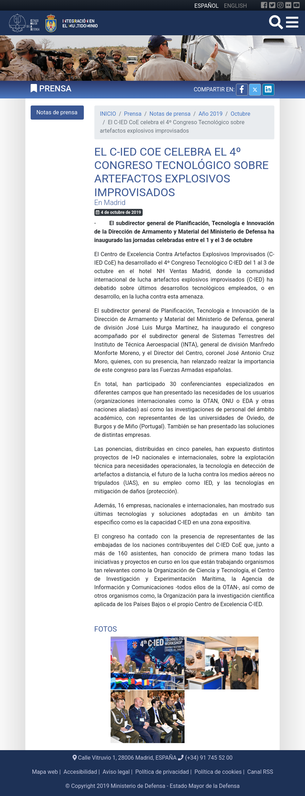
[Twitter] (272, 5)
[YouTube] (296, 5)
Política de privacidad (162, 771)
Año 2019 (211, 113)
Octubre (240, 113)
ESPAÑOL (206, 5)
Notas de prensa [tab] (56, 112)
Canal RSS (260, 771)
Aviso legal (116, 771)
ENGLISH (235, 5)
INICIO (108, 113)
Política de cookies (218, 771)
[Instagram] (280, 5)
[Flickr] (288, 5)
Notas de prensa (170, 113)
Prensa (133, 113)
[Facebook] (264, 5)
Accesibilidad (80, 771)
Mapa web (45, 771)
